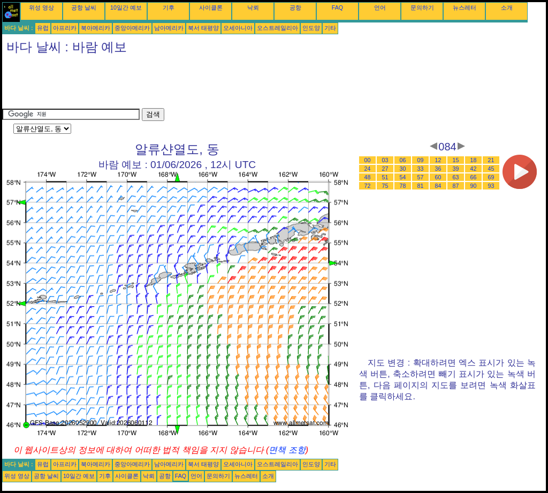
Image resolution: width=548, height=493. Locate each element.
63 (456, 177)
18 (473, 160)
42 (473, 168)
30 (403, 168)
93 (491, 186)
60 (438, 177)
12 (438, 160)
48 (367, 177)
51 (385, 177)
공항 (295, 7)
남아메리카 (169, 28)
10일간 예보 (126, 7)
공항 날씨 (83, 7)
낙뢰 (253, 7)
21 (491, 160)
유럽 (43, 28)
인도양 (311, 28)
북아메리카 (95, 28)
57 (420, 177)
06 (403, 160)
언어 (380, 7)
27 (385, 168)
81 (420, 186)
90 (473, 186)
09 (420, 160)
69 (491, 177)
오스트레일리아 (277, 28)
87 (456, 186)
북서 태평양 (203, 28)
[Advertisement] (197, 84)
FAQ (337, 7)
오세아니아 (238, 28)
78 (403, 186)
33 (420, 168)
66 (473, 177)
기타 (330, 28)
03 (385, 160)
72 (367, 186)
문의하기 (422, 7)
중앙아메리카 (132, 28)
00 (367, 160)
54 (403, 177)
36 (438, 168)
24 (367, 168)
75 (385, 186)
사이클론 (211, 7)
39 (456, 168)
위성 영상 (41, 7)
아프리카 (65, 28)
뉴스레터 (464, 7)
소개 (507, 7)
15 (456, 160)
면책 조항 (287, 449)
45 (491, 168)
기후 (168, 7)
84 (438, 186)
